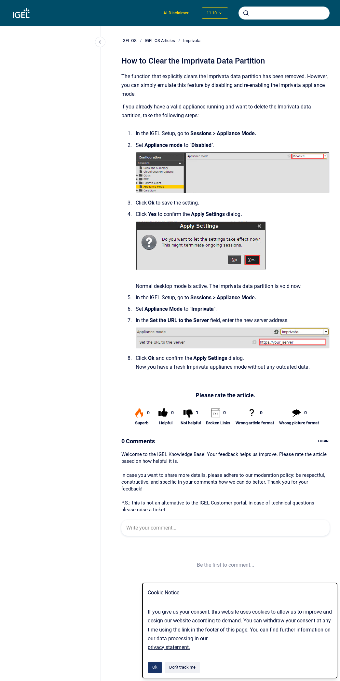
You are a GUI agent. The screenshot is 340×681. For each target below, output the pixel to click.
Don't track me (182, 667)
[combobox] (284, 13)
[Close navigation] (100, 42)
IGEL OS (129, 40)
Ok (154, 667)
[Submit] (246, 13)
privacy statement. (169, 647)
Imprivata (191, 40)
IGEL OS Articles (160, 40)
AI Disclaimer (176, 12)
